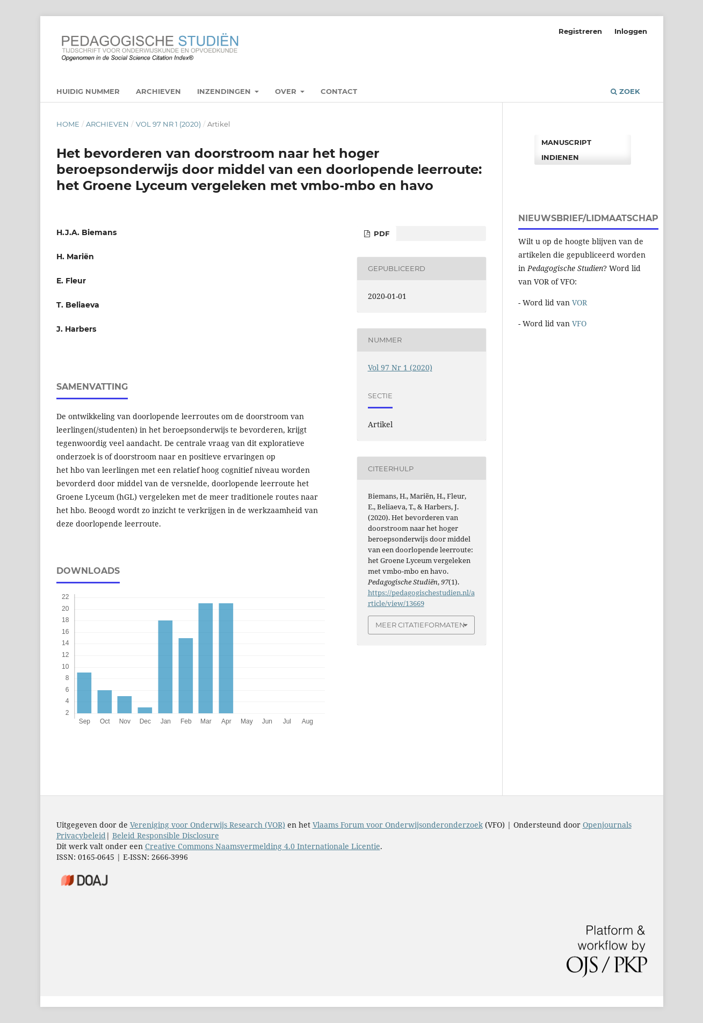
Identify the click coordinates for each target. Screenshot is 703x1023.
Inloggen (630, 31)
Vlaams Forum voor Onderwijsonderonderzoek (398, 825)
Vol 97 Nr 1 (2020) (168, 124)
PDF (380, 233)
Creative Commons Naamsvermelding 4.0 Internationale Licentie (262, 846)
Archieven (158, 91)
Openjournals (607, 825)
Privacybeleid (81, 835)
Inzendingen (225, 91)
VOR (579, 302)
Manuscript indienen (566, 150)
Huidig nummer (88, 91)
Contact (339, 91)
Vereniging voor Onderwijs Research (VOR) (207, 825)
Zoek (625, 91)
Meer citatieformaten (420, 624)
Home (67, 124)
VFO (579, 323)
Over (287, 91)
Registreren (580, 31)
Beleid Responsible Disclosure (165, 835)
